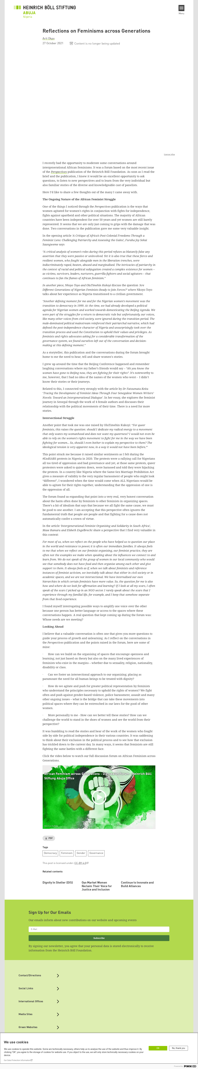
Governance (96, 853)
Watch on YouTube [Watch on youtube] (51, 826)
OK (158, 1048)
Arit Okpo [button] (49, 38)
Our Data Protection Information (17, 1060)
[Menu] (182, 8)
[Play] (100, 797)
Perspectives (59, 172)
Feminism (67, 853)
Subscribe (99, 958)
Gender (81, 853)
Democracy (50, 853)
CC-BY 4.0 (80, 863)
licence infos (169, 154)
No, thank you (178, 1048)
